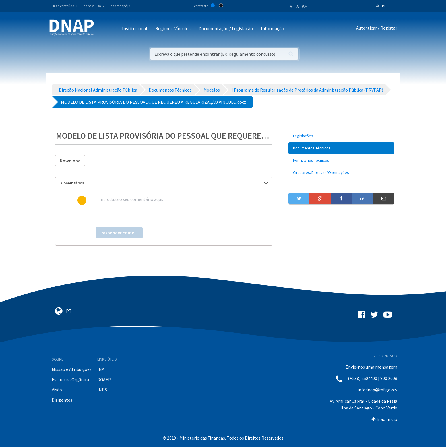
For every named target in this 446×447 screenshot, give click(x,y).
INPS (102, 389)
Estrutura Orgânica (70, 379)
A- (292, 6)
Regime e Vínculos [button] (173, 28)
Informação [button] (272, 28)
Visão (57, 389)
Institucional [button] (134, 28)
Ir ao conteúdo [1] (66, 6)
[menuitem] (341, 136)
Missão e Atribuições (72, 369)
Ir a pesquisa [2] (94, 6)
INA (100, 369)
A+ (304, 6)
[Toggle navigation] (102, 28)
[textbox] (173, 208)
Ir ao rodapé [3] (120, 6)
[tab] (163, 183)
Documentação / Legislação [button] (226, 28)
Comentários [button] (164, 183)
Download (70, 160)
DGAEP (104, 379)
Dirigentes (62, 400)
